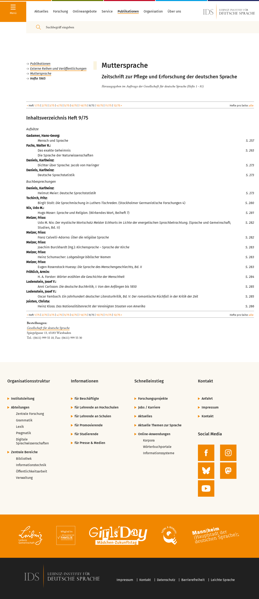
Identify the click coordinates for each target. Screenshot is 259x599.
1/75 (37, 105)
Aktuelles (145, 416)
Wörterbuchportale (157, 447)
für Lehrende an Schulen (93, 416)
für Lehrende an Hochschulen (96, 407)
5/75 (66, 105)
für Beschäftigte (87, 398)
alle (251, 105)
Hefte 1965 (37, 78)
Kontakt (208, 416)
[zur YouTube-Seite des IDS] (206, 488)
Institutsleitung (22, 398)
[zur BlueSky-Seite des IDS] (206, 470)
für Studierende (86, 434)
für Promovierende (89, 425)
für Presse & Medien (90, 443)
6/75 (74, 105)
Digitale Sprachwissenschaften (32, 441)
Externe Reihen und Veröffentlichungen (58, 69)
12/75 (117, 105)
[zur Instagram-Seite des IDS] (228, 453)
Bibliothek (24, 459)
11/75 (108, 105)
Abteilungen (20, 407)
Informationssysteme (158, 453)
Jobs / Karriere (149, 407)
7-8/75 (83, 105)
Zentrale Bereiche (24, 452)
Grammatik (24, 420)
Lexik (20, 427)
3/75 (51, 105)
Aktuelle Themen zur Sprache (160, 425)
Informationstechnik (31, 465)
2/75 (44, 105)
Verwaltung (24, 478)
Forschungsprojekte (153, 398)
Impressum (210, 407)
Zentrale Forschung (30, 414)
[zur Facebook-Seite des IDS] (206, 453)
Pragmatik (23, 433)
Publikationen (40, 64)
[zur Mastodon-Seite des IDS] (228, 470)
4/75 (59, 105)
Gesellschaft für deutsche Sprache (48, 328)
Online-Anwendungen (154, 434)
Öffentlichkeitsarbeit (31, 471)
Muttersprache (40, 73)
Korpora (149, 440)
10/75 (99, 105)
